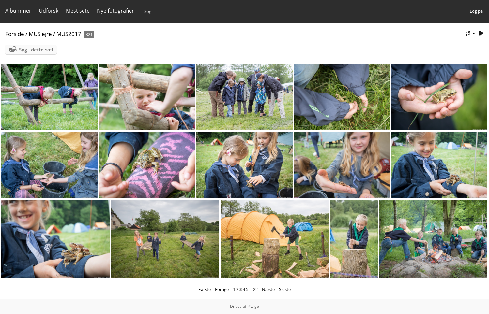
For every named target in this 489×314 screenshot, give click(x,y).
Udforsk (48, 10)
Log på (476, 11)
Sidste (285, 289)
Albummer (18, 10)
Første (204, 289)
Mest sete (78, 10)
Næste (268, 289)
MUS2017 (68, 33)
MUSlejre (40, 33)
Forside (14, 33)
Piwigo (253, 306)
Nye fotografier (115, 10)
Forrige (222, 289)
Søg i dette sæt (36, 49)
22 (255, 289)
